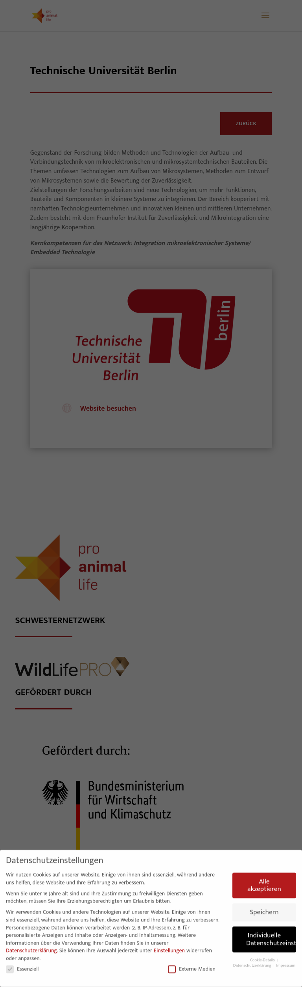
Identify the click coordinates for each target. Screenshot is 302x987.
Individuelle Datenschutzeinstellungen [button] (271, 936)
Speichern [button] (264, 909)
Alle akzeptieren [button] (264, 882)
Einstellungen (169, 947)
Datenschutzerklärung (31, 947)
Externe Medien (191, 966)
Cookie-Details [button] (263, 957)
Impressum (285, 963)
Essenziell (22, 966)
